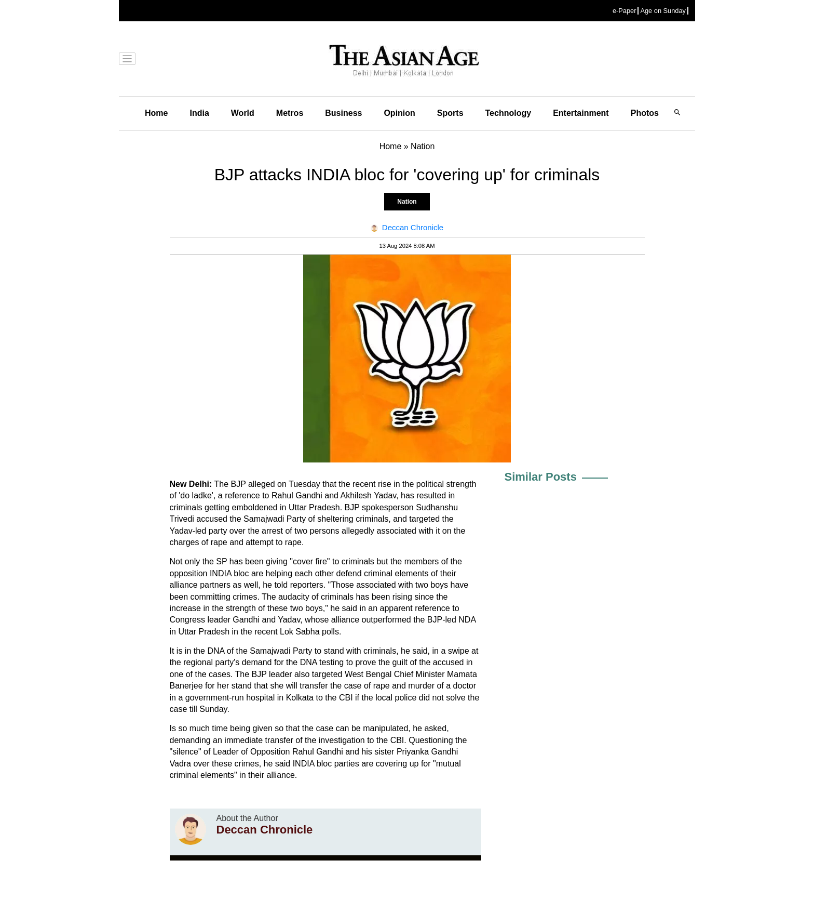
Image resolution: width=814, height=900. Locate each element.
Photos (645, 113)
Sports (450, 113)
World (242, 113)
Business (343, 113)
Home (156, 113)
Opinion (399, 113)
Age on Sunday (663, 11)
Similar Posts (541, 476)
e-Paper (624, 11)
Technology (508, 113)
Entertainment (581, 113)
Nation (406, 201)
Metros (289, 113)
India (199, 113)
